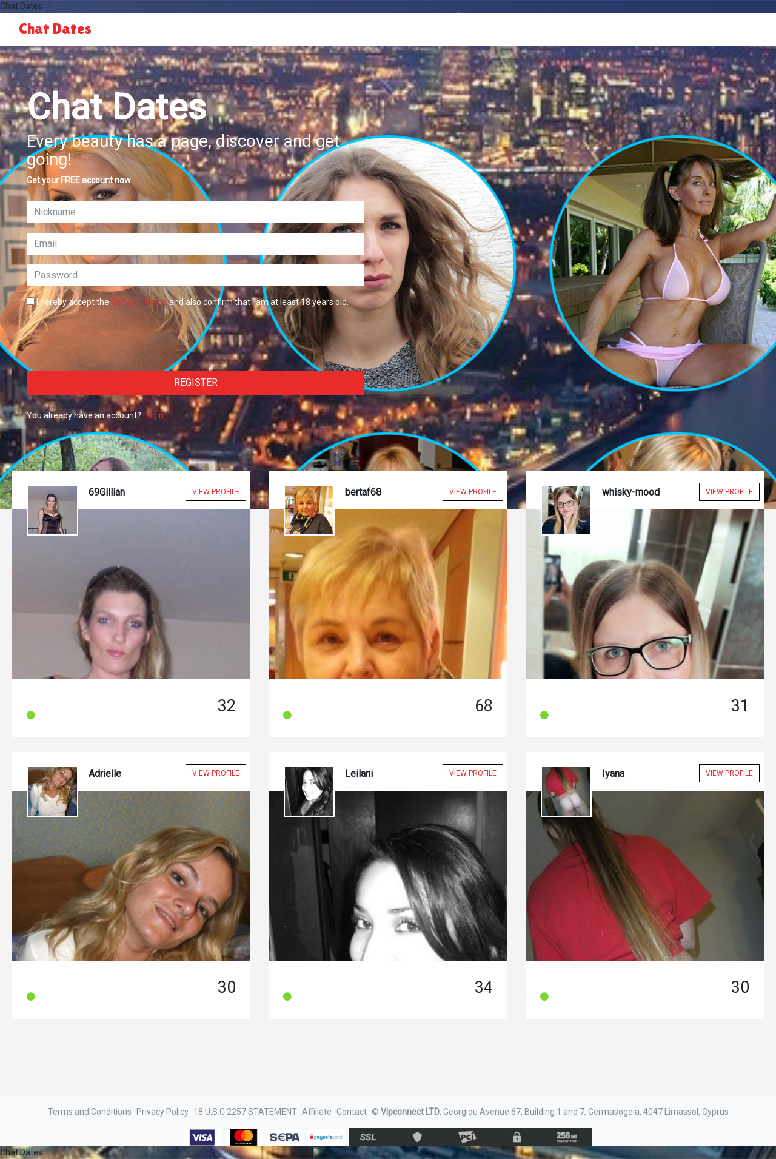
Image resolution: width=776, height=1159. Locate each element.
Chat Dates (55, 29)
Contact (351, 1112)
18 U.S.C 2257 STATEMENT (245, 1112)
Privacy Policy (162, 1112)
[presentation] (119, 337)
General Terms (139, 302)
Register (196, 382)
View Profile (215, 492)
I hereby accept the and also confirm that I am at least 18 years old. (188, 302)
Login (153, 415)
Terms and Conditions (90, 1112)
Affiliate (317, 1112)
